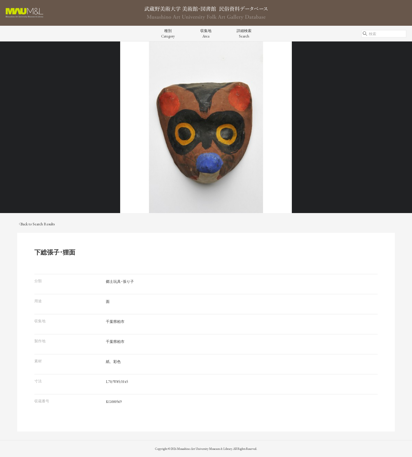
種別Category (168, 33)
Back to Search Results (37, 224)
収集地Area (205, 33)
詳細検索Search (244, 33)
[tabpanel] (206, 127)
